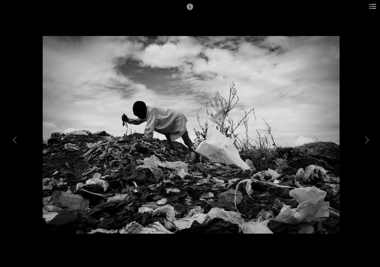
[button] (190, 10)
